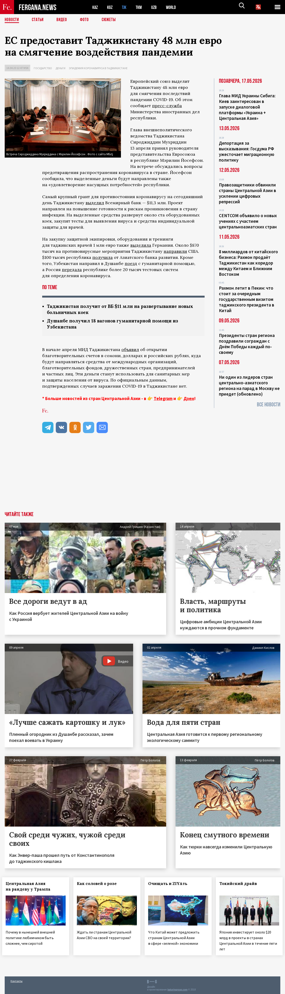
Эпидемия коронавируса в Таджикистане (98, 68)
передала (72, 269)
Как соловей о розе (99, 884)
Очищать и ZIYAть (170, 884)
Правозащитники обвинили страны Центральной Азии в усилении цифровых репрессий (247, 193)
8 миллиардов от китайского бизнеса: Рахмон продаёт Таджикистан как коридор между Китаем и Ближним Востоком (248, 263)
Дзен (189, 399)
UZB (157, 7)
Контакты (16, 980)
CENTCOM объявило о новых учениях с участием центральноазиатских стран (248, 221)
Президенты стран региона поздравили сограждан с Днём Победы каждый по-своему (247, 344)
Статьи (39, 20)
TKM (141, 7)
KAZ (95, 7)
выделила (140, 245)
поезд (131, 263)
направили (175, 251)
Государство (43, 68)
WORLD (174, 7)
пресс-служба (167, 105)
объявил (130, 350)
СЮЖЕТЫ (111, 20)
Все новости (268, 404)
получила (102, 257)
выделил (95, 202)
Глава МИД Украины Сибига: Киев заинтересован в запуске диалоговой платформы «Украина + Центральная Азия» (247, 107)
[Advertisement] (142, 477)
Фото (86, 20)
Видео (63, 20)
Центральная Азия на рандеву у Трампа (30, 887)
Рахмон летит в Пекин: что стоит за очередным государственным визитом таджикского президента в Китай (246, 299)
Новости (12, 20)
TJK (125, 7)
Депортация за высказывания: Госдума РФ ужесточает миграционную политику (246, 151)
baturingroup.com (177, 989)
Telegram (163, 399)
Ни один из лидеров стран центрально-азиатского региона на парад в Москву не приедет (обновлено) (249, 385)
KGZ (111, 7)
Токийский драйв (240, 884)
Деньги (60, 68)
